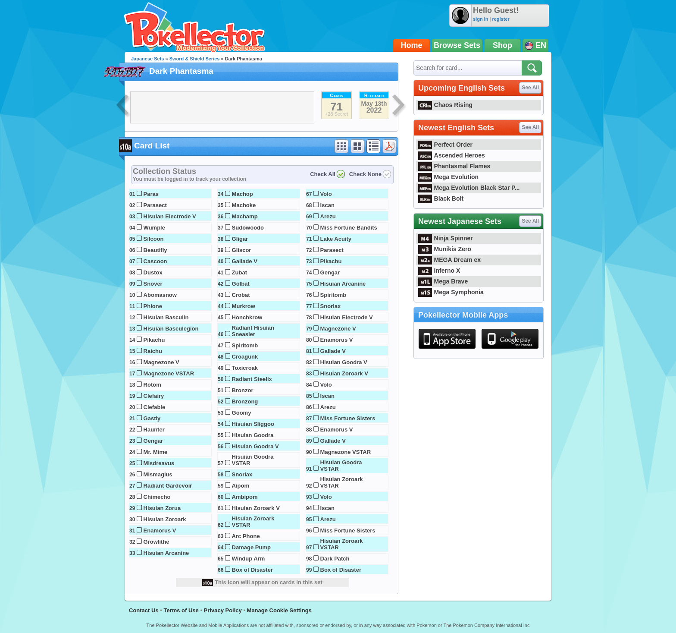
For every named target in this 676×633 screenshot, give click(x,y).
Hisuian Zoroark (165, 519)
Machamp (245, 216)
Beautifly (155, 250)
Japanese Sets (147, 58)
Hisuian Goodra (253, 435)
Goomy (241, 412)
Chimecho (157, 497)
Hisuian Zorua (162, 508)
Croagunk (245, 356)
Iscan (327, 205)
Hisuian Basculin (166, 317)
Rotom (152, 384)
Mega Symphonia (451, 292)
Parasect (155, 205)
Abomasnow (160, 295)
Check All (322, 174)
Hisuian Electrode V (170, 216)
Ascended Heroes (451, 155)
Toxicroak (245, 368)
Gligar (240, 239)
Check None (365, 174)
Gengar (153, 441)
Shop (502, 45)
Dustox (153, 272)
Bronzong (245, 401)
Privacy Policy (223, 610)
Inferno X (439, 270)
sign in (480, 19)
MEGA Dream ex (449, 259)
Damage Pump (251, 547)
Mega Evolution (448, 176)
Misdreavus (159, 463)
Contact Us (144, 610)
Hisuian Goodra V (255, 446)
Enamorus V (160, 530)
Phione (153, 306)
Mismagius (158, 474)
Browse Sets (457, 45)
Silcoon (154, 239)
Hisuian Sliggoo (253, 424)
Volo (326, 194)
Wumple (154, 227)
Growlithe (156, 542)
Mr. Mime (156, 452)
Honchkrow (247, 317)
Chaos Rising (445, 104)
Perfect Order (445, 144)
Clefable (155, 407)
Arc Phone (246, 536)
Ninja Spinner (445, 238)
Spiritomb (245, 345)
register (500, 19)
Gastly (152, 418)
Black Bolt (440, 198)
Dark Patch (335, 558)
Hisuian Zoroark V (256, 508)
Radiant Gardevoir (168, 485)
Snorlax (242, 474)
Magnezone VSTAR (169, 373)
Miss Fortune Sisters (348, 418)
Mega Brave (443, 281)
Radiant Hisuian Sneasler (253, 330)
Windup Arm (248, 558)
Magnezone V (161, 362)
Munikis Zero (444, 249)
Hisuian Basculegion (171, 328)
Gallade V (244, 261)
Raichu (153, 351)
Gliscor (241, 250)
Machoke (244, 205)
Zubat (239, 272)
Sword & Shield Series (194, 58)
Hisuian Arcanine (166, 553)
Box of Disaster (252, 570)
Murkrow (243, 306)
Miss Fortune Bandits (348, 227)
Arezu (328, 216)
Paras (151, 194)
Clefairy (154, 396)
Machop (242, 194)
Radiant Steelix (252, 379)
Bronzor (243, 390)
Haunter (154, 429)
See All (530, 88)
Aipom (240, 485)
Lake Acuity (336, 239)
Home (411, 45)
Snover (153, 283)
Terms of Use (180, 610)
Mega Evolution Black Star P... (469, 187)
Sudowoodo (248, 227)
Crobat (241, 295)
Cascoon (155, 261)
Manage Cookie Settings (279, 610)
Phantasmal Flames (454, 166)
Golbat (241, 283)
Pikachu (154, 340)
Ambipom (245, 497)
